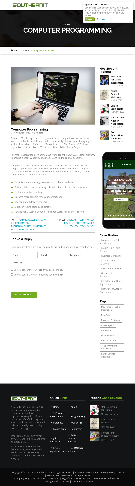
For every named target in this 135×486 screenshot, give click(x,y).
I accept (89, 19)
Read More (101, 19)
